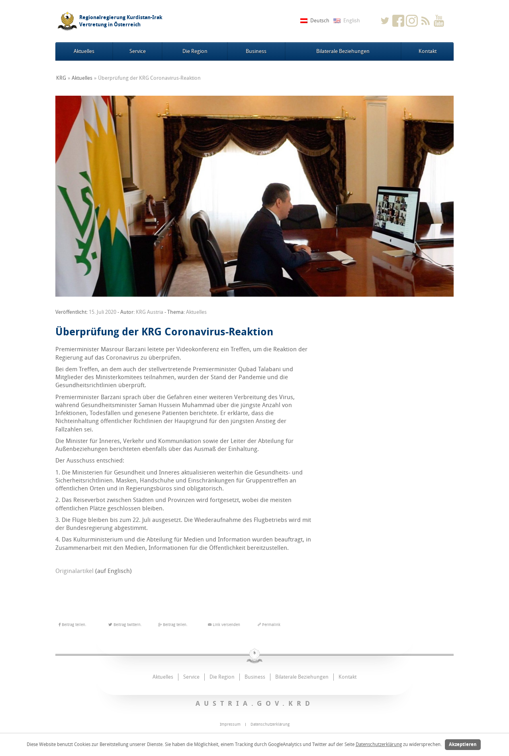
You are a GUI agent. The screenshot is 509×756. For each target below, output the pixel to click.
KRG (61, 78)
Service (137, 51)
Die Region (195, 51)
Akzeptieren (463, 744)
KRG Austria (149, 312)
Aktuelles (84, 51)
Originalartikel (74, 571)
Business (256, 51)
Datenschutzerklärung (379, 744)
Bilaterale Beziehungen (343, 51)
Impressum (230, 724)
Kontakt (428, 51)
